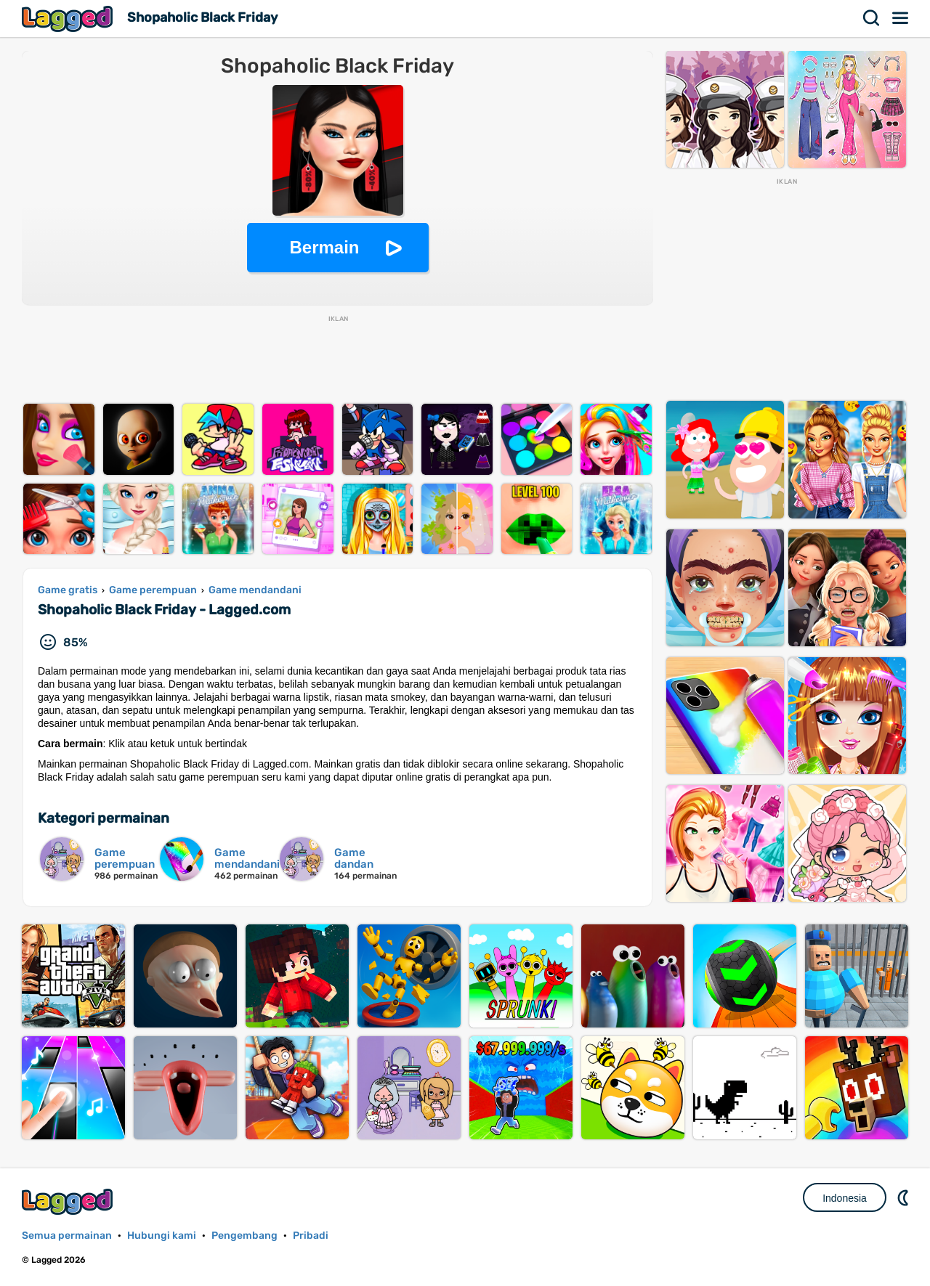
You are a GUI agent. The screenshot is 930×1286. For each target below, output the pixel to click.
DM (904, 1197)
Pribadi (310, 1235)
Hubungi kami (161, 1235)
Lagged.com (69, 1201)
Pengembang (244, 1235)
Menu (900, 18)
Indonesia (844, 1198)
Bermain (324, 247)
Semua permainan (67, 1235)
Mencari (871, 18)
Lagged (69, 18)
